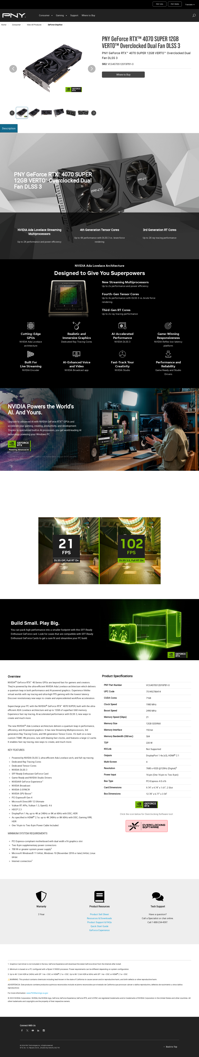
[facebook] (22, 1030)
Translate (189, 4)
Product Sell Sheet (99, 914)
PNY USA (159, 4)
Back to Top (171, 1046)
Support (74, 15)
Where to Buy (88, 15)
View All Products (34, 24)
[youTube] (33, 1030)
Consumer (44, 15)
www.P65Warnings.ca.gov (37, 993)
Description (9, 128)
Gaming (60, 15)
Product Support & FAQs (99, 922)
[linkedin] (38, 1030)
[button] (92, 69)
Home (4, 24)
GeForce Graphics (55, 24)
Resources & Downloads (99, 918)
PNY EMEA (175, 4)
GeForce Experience (99, 930)
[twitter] (27, 1030)
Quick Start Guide (99, 926)
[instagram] (44, 1030)
